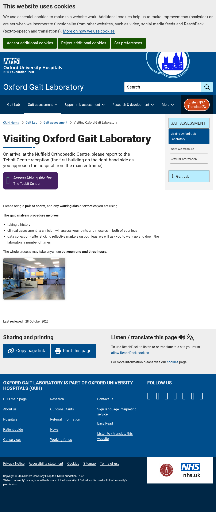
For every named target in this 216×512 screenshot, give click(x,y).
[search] (207, 87)
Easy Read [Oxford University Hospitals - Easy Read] (105, 423)
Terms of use (109, 464)
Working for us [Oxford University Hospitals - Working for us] (61, 440)
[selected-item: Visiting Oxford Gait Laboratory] (189, 136)
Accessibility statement (46, 464)
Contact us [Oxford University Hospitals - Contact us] (105, 399)
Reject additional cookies (83, 43)
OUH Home (11, 123)
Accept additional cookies (30, 43)
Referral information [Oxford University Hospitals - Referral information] (65, 419)
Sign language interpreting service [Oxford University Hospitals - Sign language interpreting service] (116, 411)
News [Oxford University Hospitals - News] (54, 430)
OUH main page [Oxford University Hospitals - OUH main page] (15, 399)
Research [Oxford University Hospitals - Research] (57, 399)
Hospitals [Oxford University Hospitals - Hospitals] (10, 419)
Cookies (73, 464)
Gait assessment (55, 122)
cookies (172, 362)
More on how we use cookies (89, 31)
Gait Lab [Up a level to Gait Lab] (182, 176)
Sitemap (89, 464)
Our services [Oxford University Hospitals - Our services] (12, 440)
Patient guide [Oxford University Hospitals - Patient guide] (13, 430)
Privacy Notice (13, 464)
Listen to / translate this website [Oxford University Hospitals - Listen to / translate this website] (115, 436)
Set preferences (128, 43)
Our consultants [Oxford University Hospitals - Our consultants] (62, 409)
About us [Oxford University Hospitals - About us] (9, 409)
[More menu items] (168, 104)
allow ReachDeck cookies (130, 353)
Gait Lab (31, 122)
